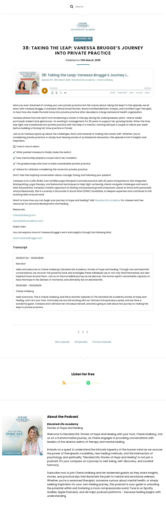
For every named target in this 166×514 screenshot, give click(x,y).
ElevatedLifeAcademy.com (28, 221)
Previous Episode (101, 342)
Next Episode (62, 342)
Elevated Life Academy (107, 200)
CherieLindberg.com (24, 215)
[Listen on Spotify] (94, 383)
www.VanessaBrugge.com (27, 238)
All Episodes (81, 342)
